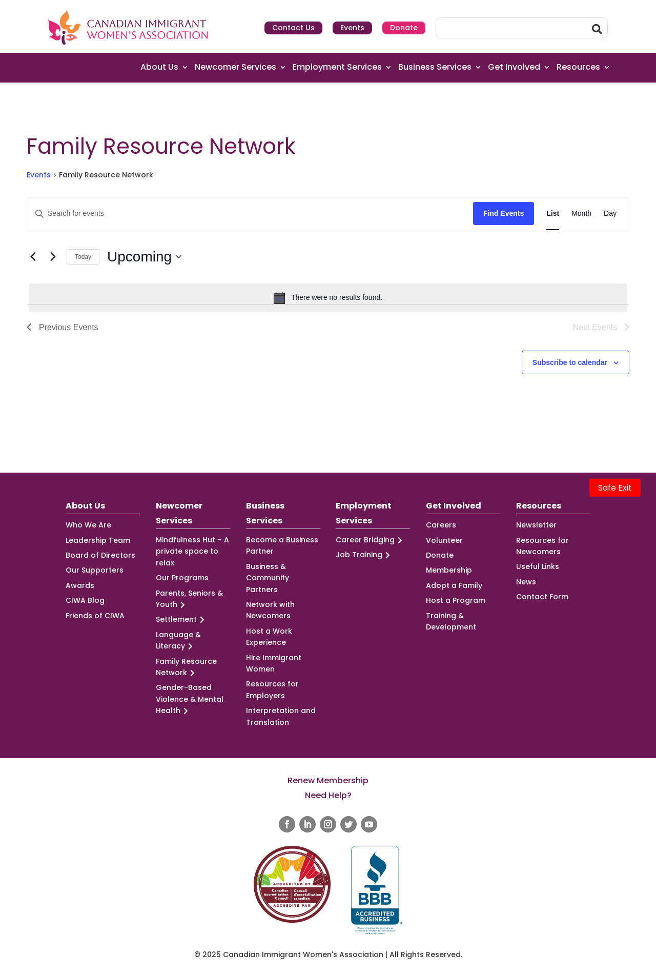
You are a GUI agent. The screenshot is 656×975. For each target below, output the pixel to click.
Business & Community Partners (267, 578)
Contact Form (542, 597)
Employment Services (337, 67)
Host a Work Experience (269, 636)
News (526, 582)
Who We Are (88, 525)
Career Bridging (370, 540)
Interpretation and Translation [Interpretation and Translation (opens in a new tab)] (281, 716)
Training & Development (451, 621)
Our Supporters (95, 570)
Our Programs (182, 578)
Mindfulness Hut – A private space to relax (192, 551)
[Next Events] (53, 257)
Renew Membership (328, 780)
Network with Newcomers (270, 610)
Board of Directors (100, 555)
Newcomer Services (235, 67)
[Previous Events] (33, 257)
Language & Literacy (178, 640)
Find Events (503, 213)
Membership (449, 570)
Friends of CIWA (95, 616)
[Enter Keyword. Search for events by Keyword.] (250, 213)
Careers (441, 525)
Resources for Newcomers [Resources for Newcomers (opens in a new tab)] (542, 546)
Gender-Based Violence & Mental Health (189, 699)
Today (83, 256)
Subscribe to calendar (569, 362)
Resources (578, 67)
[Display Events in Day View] (610, 213)
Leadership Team (98, 540)
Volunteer (444, 540)
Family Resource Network (186, 667)
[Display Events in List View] (552, 213)
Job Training (364, 555)
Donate (404, 28)
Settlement (182, 619)
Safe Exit (615, 488)
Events (352, 28)
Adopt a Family (454, 585)
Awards (80, 585)
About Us (159, 67)
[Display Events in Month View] (581, 213)
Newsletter (536, 525)
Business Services (434, 67)
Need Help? (328, 795)
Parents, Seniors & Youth (189, 599)
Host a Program (455, 600)
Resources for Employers (272, 689)
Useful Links (537, 566)
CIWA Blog (85, 600)
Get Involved (514, 67)
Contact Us (293, 28)
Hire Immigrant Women (273, 663)
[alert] (328, 297)
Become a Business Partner (282, 545)
